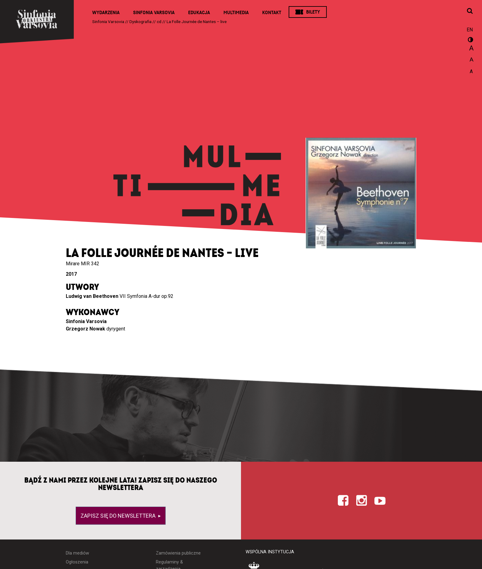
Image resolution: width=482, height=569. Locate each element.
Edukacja (199, 12)
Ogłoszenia (77, 562)
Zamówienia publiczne (178, 553)
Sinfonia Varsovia (154, 12)
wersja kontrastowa (470, 41)
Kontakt (271, 12)
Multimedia (236, 12)
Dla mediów (77, 553)
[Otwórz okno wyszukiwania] (470, 11)
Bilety (313, 12)
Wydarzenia (106, 12)
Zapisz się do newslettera (119, 515)
